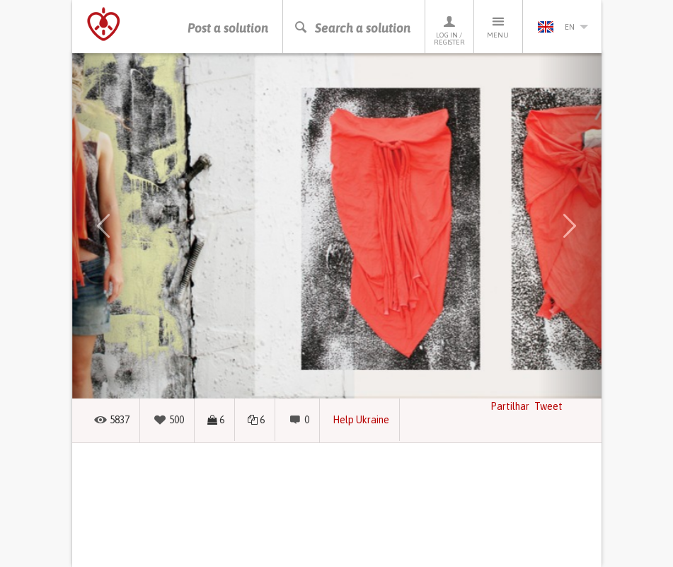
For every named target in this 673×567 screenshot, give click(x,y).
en (562, 26)
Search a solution (352, 28)
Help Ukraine (361, 419)
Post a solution (228, 28)
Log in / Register (449, 30)
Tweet (548, 406)
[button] (104, 226)
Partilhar (509, 406)
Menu (498, 26)
